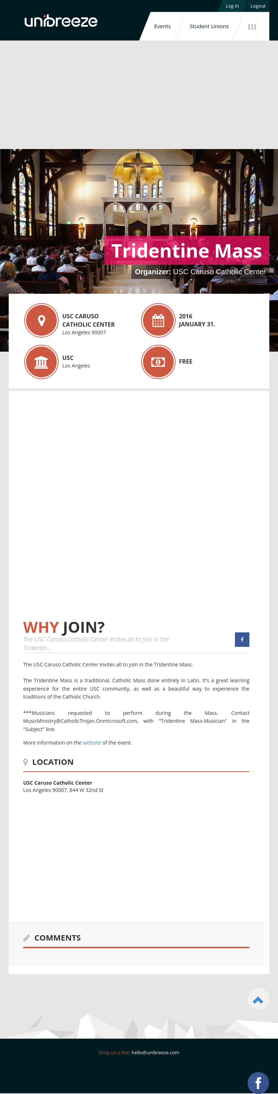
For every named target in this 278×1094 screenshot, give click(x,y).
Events (162, 26)
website (92, 742)
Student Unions (209, 26)
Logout (258, 6)
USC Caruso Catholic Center (219, 272)
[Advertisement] (139, 94)
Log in (232, 6)
